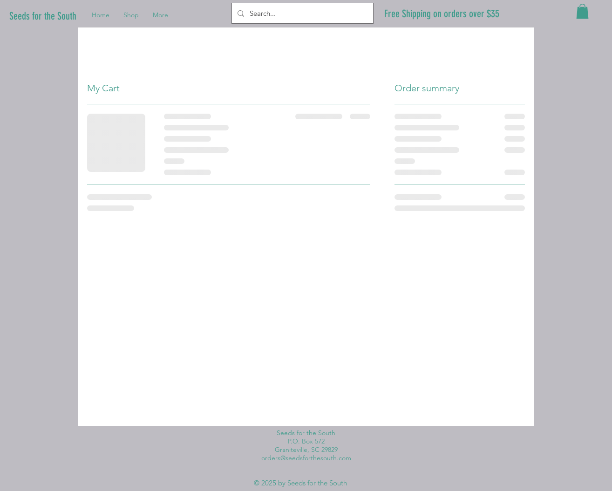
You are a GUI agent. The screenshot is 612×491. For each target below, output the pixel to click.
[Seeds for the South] (45, 16)
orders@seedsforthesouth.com (306, 458)
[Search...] (302, 13)
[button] (582, 11)
